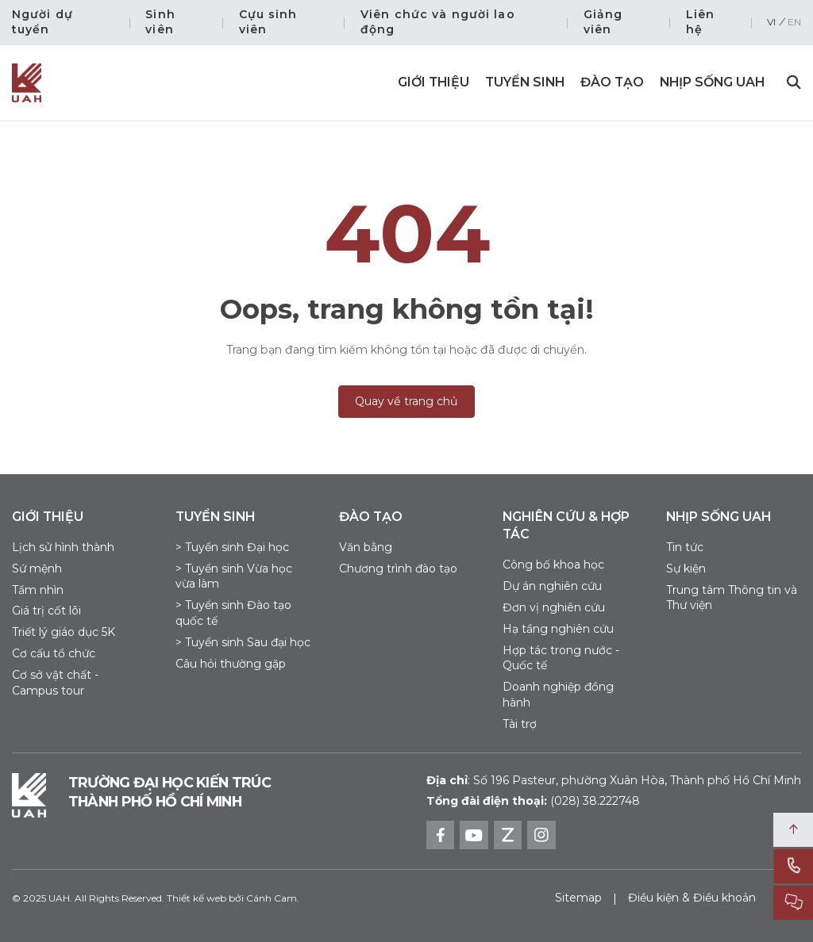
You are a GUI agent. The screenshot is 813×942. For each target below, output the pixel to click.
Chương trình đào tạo (398, 568)
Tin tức (684, 547)
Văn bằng (365, 547)
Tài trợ (520, 724)
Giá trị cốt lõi (46, 610)
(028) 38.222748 (595, 801)
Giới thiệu (433, 82)
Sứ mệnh (37, 568)
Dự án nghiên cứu (552, 586)
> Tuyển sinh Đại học (232, 547)
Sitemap (578, 897)
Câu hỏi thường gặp (230, 664)
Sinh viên (160, 22)
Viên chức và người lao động (437, 22)
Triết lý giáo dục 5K (63, 632)
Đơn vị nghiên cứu (554, 607)
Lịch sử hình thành (63, 547)
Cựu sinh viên (268, 22)
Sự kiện (686, 568)
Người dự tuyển (42, 22)
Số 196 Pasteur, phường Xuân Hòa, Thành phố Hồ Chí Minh (613, 780)
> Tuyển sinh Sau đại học (242, 642)
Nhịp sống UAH (712, 82)
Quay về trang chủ (406, 401)
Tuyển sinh (524, 82)
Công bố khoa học (553, 564)
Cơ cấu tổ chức (53, 653)
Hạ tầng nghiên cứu (558, 629)
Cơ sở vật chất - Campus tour (55, 683)
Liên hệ (700, 22)
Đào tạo (612, 82)
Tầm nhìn (38, 590)
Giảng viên (603, 22)
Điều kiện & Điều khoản (692, 897)
